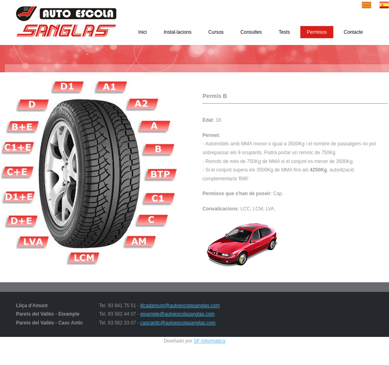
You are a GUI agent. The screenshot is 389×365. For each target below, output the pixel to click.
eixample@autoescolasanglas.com (177, 314)
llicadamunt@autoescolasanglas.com (180, 305)
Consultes (251, 32)
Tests (284, 32)
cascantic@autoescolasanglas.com (178, 323)
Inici (142, 32)
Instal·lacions (177, 32)
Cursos (216, 32)
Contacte (353, 32)
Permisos (317, 32)
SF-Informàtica (209, 341)
